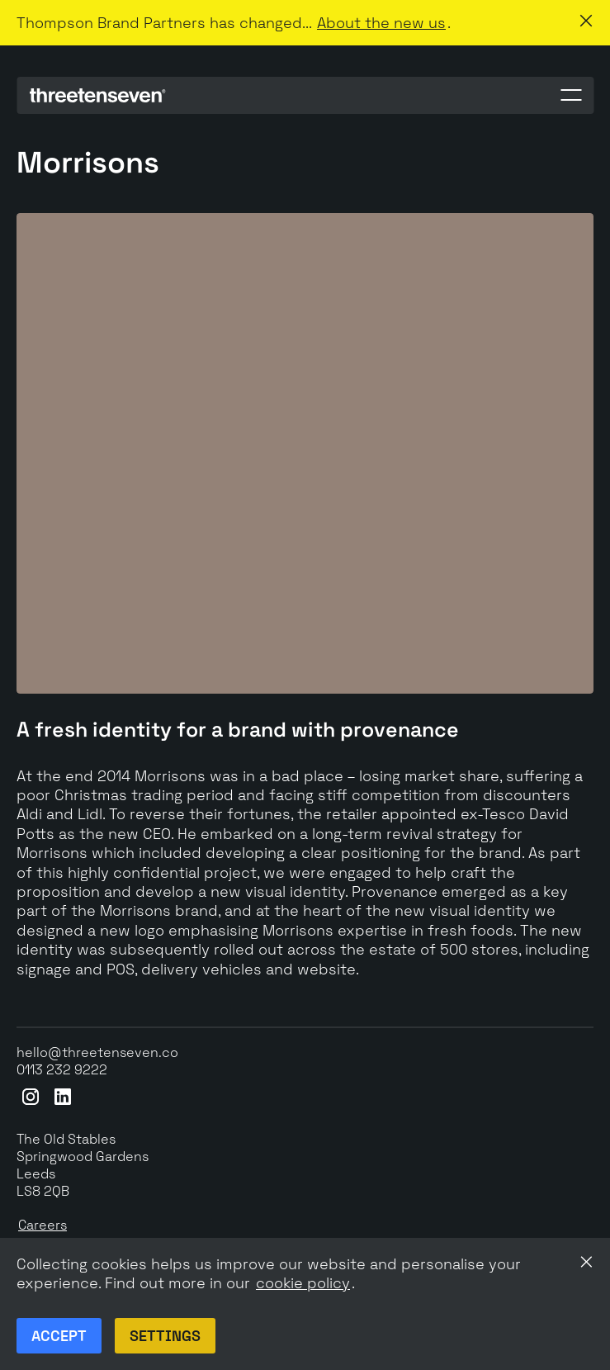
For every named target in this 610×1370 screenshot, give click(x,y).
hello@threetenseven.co (97, 1053)
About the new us (381, 22)
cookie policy (303, 1282)
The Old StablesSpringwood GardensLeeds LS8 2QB (83, 1165)
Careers (42, 1225)
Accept (59, 1335)
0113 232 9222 (62, 1070)
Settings (165, 1335)
